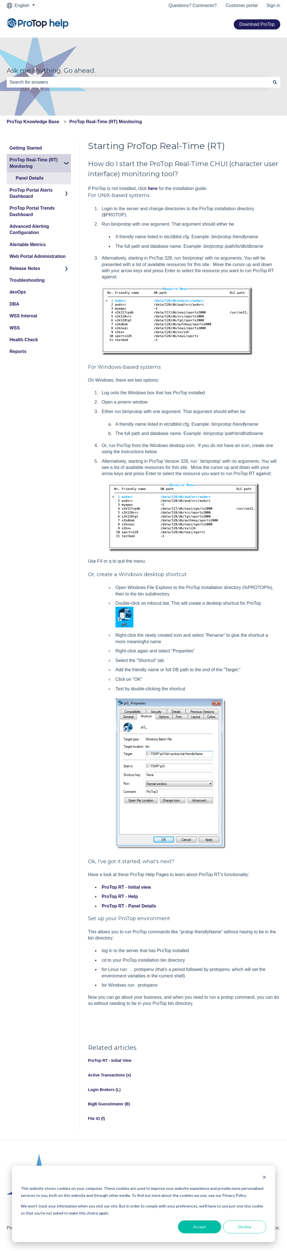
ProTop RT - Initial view (126, 887)
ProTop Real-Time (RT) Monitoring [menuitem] (34, 162)
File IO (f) (96, 1118)
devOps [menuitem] (18, 292)
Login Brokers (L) (104, 1089)
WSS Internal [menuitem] (23, 315)
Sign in (273, 5)
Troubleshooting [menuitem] (27, 280)
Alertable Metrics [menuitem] (28, 244)
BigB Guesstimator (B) (109, 1104)
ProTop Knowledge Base (33, 121)
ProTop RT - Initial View (109, 1060)
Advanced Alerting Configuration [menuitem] (29, 229)
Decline (244, 1226)
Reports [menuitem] (18, 351)
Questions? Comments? (193, 5)
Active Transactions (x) (109, 1075)
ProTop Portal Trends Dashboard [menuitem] (32, 211)
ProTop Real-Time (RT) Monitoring (105, 121)
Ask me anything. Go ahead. (51, 70)
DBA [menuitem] (14, 304)
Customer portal (242, 5)
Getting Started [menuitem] (26, 148)
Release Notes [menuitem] (25, 268)
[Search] (275, 82)
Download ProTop (257, 24)
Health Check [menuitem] (24, 339)
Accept (199, 1226)
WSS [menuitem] (15, 328)
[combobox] (138, 82)
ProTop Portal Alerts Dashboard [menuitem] (31, 193)
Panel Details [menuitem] (30, 178)
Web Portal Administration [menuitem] (38, 256)
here (153, 188)
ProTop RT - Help (120, 896)
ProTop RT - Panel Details (129, 906)
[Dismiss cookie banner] (264, 1177)
